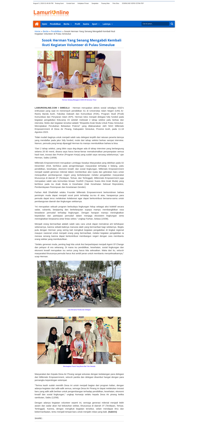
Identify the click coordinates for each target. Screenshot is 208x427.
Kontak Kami (71, 3)
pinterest (173, 3)
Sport (94, 24)
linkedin (165, 3)
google (158, 3)
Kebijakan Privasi (83, 3)
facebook (154, 3)
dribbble (169, 3)
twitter (150, 3)
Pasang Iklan (105, 3)
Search (171, 24)
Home (36, 24)
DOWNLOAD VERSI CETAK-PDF (133, 3)
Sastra (86, 24)
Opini (44, 24)
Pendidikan (55, 24)
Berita (66, 24)
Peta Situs (116, 3)
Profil (77, 24)
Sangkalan (95, 3)
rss (162, 3)
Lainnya (106, 24)
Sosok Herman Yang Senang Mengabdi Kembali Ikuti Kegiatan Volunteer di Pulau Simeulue (81, 42)
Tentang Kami (59, 3)
